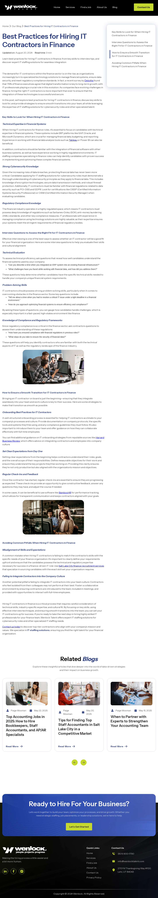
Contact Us (143, 7)
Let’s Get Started (79, 826)
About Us (102, 7)
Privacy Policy (93, 877)
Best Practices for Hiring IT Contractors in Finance (51, 26)
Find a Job (86, 7)
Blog (114, 7)
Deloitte (89, 80)
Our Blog (16, 26)
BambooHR (65, 492)
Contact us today (11, 626)
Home (57, 7)
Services (70, 7)
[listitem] (26, 715)
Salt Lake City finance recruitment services (81, 565)
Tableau (73, 140)
